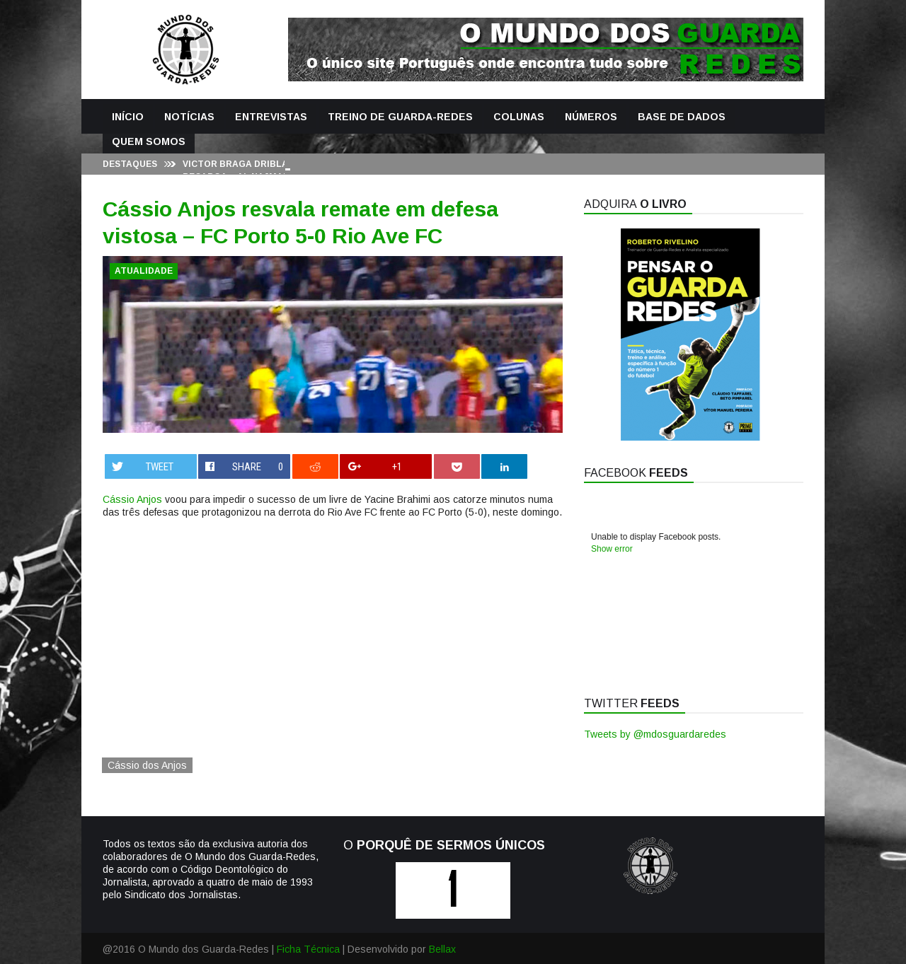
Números (591, 116)
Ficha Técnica (308, 949)
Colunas (518, 116)
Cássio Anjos (132, 499)
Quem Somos (148, 141)
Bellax (442, 949)
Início (128, 116)
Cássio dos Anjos (147, 765)
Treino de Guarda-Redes (400, 116)
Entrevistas (271, 116)
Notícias (189, 116)
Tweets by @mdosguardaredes (655, 734)
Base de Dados (682, 116)
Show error (612, 549)
